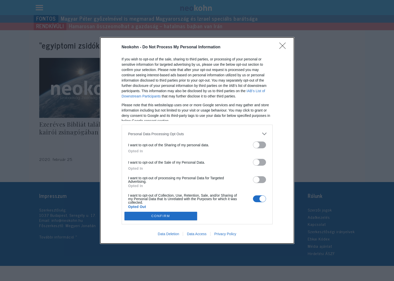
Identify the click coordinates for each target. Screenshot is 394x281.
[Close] (284, 47)
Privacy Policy (225, 234)
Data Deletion (168, 234)
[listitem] (197, 133)
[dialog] (197, 140)
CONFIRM (160, 216)
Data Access (196, 234)
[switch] (259, 145)
